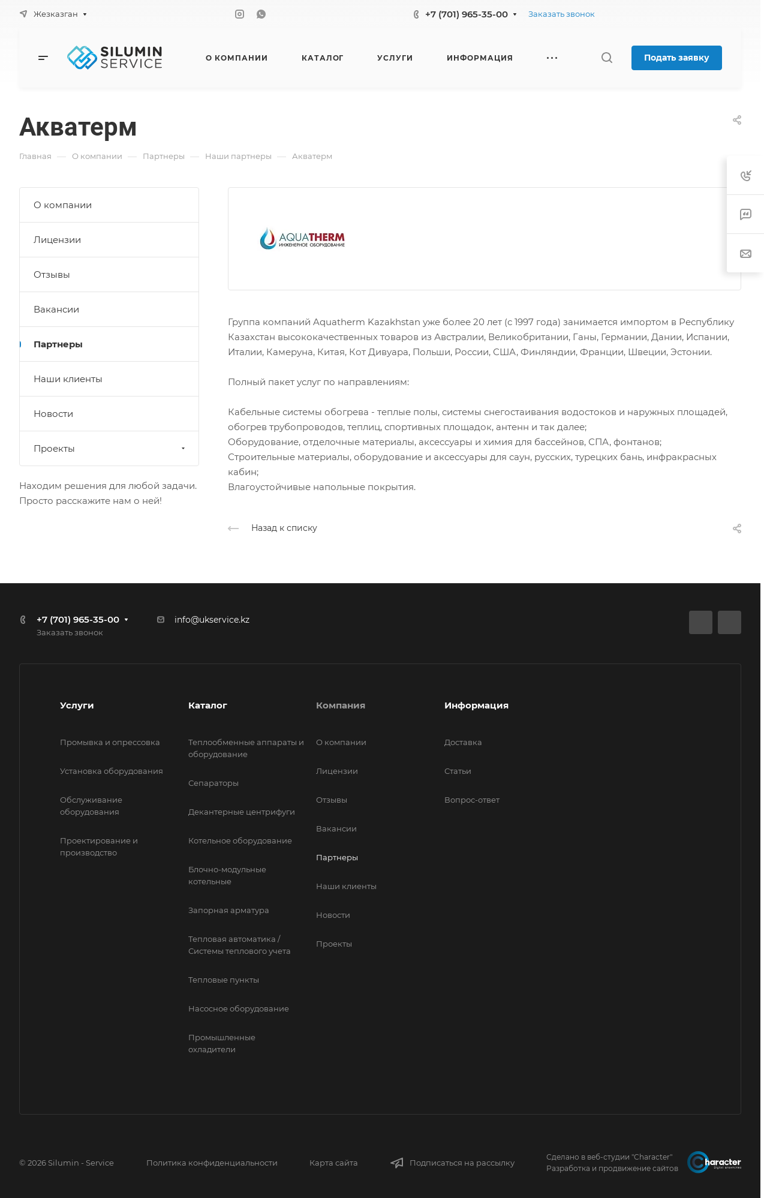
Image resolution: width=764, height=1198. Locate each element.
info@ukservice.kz (212, 619)
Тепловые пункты (223, 979)
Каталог (207, 705)
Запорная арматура (228, 910)
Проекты (111, 448)
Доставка (463, 742)
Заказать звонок (561, 14)
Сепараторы (213, 783)
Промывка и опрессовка (110, 742)
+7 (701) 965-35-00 (466, 14)
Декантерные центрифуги (241, 811)
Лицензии (57, 239)
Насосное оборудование (238, 1008)
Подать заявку (676, 57)
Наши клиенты (68, 379)
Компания (340, 705)
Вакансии (56, 309)
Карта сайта (333, 1162)
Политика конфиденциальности (212, 1162)
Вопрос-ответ (472, 799)
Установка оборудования (111, 771)
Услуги (77, 705)
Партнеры (58, 344)
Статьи (457, 771)
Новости (53, 413)
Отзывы (52, 274)
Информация (476, 705)
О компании (63, 205)
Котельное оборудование (240, 840)
